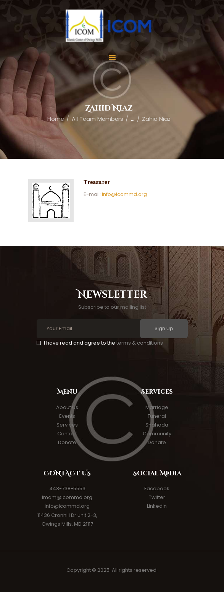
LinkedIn (157, 506)
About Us (67, 407)
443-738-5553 (67, 488)
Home (55, 119)
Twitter (157, 497)
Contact (67, 433)
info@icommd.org (124, 194)
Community (157, 433)
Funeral (157, 416)
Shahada (156, 424)
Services (67, 424)
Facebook (156, 488)
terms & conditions (139, 343)
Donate (67, 442)
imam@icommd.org (67, 497)
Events (67, 416)
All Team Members (97, 119)
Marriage (156, 407)
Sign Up (164, 328)
